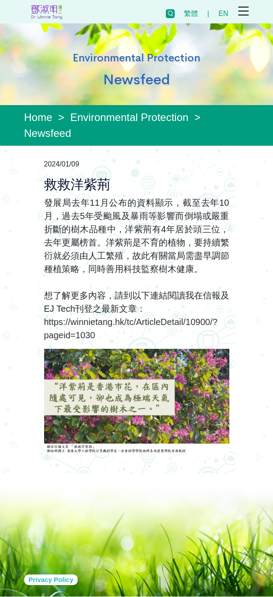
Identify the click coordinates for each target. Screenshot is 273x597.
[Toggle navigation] (243, 11)
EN (223, 13)
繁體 (191, 13)
